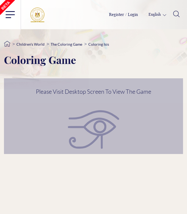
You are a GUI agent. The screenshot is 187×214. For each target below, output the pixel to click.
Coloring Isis (98, 44)
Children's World (30, 44)
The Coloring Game (66, 44)
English (155, 14)
